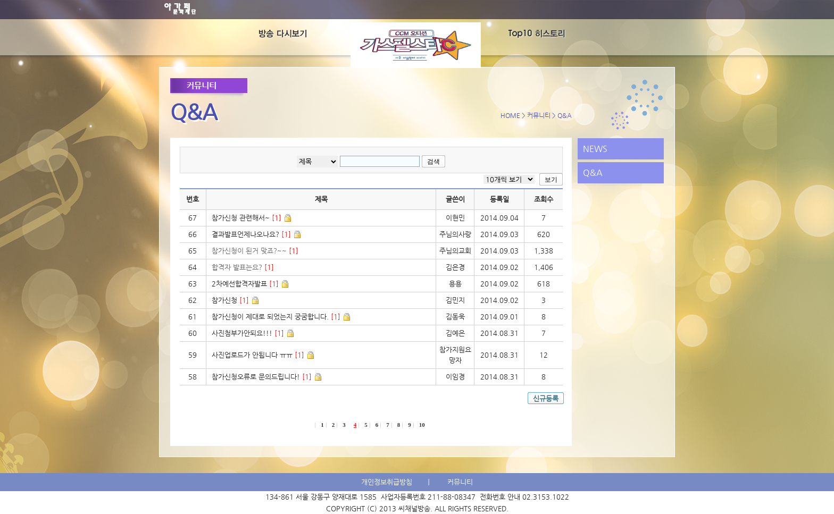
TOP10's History (531, 35)
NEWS (595, 149)
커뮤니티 (539, 115)
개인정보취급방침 (386, 482)
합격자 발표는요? (243, 267)
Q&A (593, 172)
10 (422, 425)
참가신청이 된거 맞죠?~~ (255, 251)
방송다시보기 (300, 35)
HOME (510, 115)
